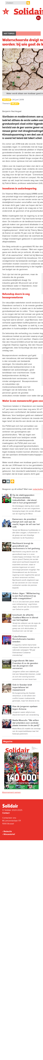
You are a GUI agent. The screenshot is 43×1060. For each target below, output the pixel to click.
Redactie (8, 831)
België (8, 23)
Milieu (14, 104)
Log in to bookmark (4, 481)
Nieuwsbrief (9, 834)
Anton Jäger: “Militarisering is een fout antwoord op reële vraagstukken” (26, 596)
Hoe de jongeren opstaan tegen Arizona (24, 707)
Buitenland (21, 23)
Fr (38, 18)
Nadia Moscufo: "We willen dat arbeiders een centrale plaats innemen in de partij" (26, 723)
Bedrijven (9, 28)
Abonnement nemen (11, 792)
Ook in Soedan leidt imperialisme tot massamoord (22, 687)
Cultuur (22, 28)
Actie (33, 23)
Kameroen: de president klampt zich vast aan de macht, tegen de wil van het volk (26, 523)
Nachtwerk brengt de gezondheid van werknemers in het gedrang (26, 546)
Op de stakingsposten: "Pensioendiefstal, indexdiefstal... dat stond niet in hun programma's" (24, 499)
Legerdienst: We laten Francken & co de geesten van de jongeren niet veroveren (25, 664)
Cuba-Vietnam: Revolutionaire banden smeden (23, 639)
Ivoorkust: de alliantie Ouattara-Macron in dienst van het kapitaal (25, 617)
